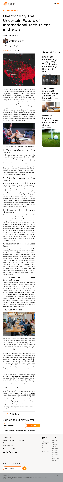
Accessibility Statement (29, 477)
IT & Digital (15, 46)
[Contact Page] (55, 3)
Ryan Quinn (18, 41)
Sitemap (20, 477)
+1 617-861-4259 (8, 445)
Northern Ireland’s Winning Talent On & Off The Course (50, 120)
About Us (45, 442)
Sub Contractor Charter (55, 458)
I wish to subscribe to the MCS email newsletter (19, 430)
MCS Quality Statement (41, 477)
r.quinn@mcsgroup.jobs (11, 395)
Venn (58, 475)
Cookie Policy (6, 477)
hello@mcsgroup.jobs (17, 440)
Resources (45, 452)
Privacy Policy (13, 477)
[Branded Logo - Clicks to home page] (9, 3)
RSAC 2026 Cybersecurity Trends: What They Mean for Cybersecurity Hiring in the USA (49, 64)
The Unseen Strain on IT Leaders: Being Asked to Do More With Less (50, 93)
